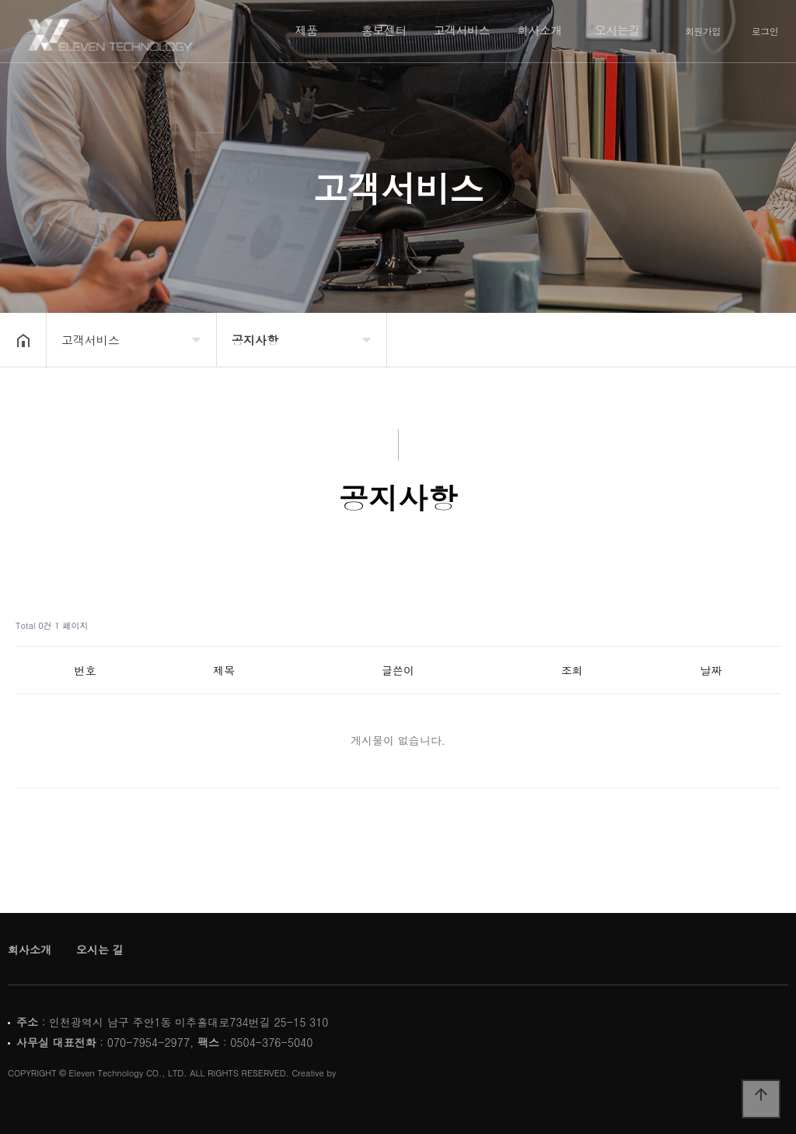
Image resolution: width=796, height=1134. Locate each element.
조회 (572, 670)
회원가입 (703, 31)
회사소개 (539, 30)
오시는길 (617, 30)
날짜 (711, 670)
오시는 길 (100, 949)
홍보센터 (384, 30)
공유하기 (760, 338)
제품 (306, 30)
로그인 (765, 31)
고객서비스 (462, 30)
